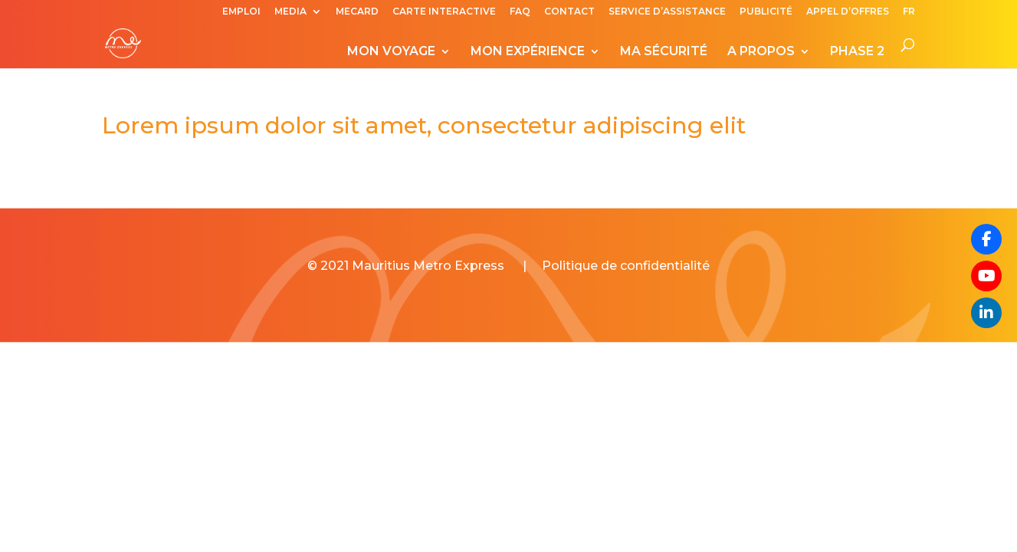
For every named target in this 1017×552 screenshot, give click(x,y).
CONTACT (569, 12)
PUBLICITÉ (766, 12)
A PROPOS (761, 52)
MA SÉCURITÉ (663, 52)
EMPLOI (241, 12)
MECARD (357, 12)
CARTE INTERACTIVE (444, 12)
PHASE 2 (857, 52)
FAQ (520, 12)
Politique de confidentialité (626, 265)
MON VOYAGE (391, 52)
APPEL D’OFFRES (847, 12)
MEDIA (290, 12)
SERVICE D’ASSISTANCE (667, 12)
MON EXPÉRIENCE (528, 52)
